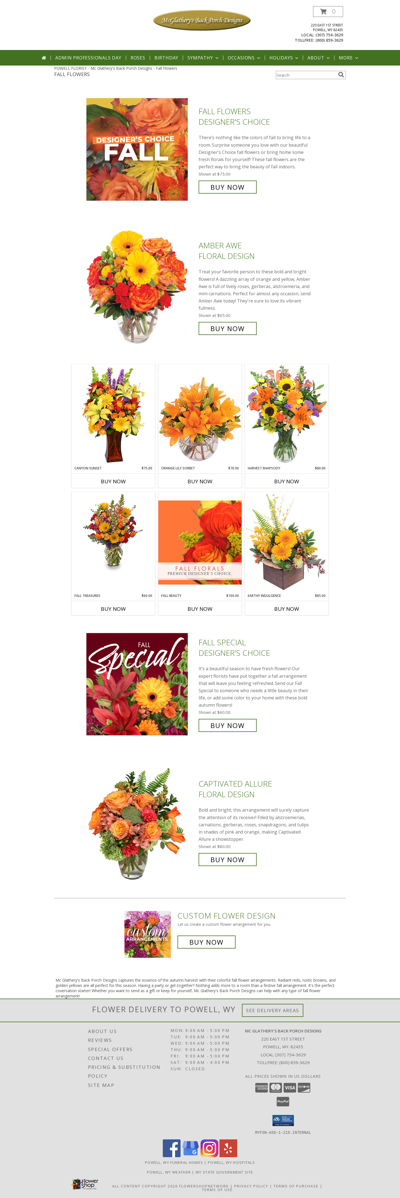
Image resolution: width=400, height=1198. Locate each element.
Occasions (244, 58)
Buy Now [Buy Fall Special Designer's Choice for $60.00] (228, 725)
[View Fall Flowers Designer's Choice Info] (141, 149)
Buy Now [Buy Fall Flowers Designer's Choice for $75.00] (228, 187)
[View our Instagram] (209, 1155)
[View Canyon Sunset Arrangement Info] (113, 414)
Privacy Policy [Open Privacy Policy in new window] (251, 1185)
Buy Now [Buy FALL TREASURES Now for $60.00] (113, 608)
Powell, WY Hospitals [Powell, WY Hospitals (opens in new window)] (231, 1162)
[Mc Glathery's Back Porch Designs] (202, 19)
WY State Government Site (224, 1171)
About (319, 58)
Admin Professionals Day (88, 58)
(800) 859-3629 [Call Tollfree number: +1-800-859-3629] (294, 1062)
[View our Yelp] (228, 1155)
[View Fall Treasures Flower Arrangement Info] (113, 531)
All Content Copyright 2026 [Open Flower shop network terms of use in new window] (145, 1185)
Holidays (284, 58)
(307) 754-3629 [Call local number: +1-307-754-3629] (329, 34)
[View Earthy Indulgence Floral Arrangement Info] (286, 542)
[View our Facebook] (172, 1155)
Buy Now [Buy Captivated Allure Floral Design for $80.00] (228, 859)
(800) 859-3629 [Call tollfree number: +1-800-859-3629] (329, 40)
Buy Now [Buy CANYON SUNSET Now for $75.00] (113, 481)
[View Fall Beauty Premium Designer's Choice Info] (200, 542)
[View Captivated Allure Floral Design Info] (141, 821)
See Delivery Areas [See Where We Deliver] (272, 1010)
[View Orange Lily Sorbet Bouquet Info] (200, 414)
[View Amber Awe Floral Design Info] (141, 287)
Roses (138, 58)
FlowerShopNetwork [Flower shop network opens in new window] (204, 1185)
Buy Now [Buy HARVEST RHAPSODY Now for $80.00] (286, 481)
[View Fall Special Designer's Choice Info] (141, 684)
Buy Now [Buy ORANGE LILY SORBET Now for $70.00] (200, 481)
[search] (341, 75)
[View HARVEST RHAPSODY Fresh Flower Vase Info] (286, 414)
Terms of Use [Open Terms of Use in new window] (217, 1189)
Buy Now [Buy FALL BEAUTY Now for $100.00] (200, 608)
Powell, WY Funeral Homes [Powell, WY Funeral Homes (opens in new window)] (174, 1162)
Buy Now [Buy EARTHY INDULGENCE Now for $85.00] (286, 608)
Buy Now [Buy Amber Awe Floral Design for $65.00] (228, 328)
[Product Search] (306, 75)
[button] (328, 11)
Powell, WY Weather (169, 1171)
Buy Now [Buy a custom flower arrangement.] (206, 942)
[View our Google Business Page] (190, 1155)
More (349, 58)
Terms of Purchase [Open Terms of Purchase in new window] (296, 1185)
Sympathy (203, 58)
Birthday (166, 58)
